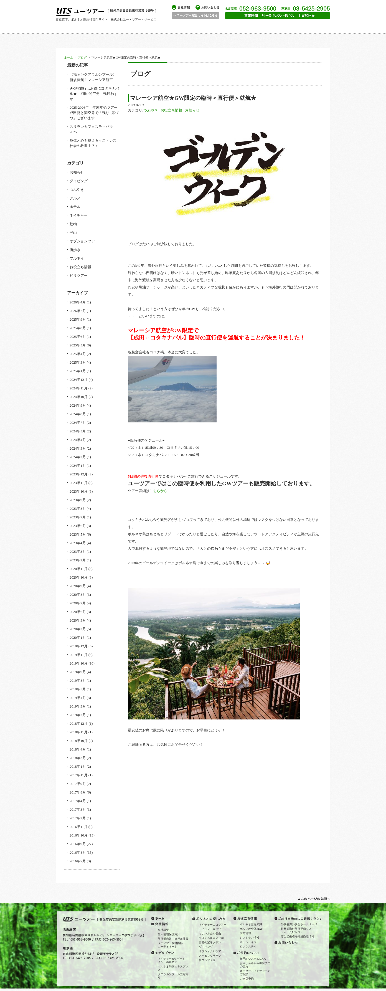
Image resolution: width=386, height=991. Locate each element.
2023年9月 (78, 500)
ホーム (68, 57)
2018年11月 (79, 732)
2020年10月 (79, 577)
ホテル (75, 207)
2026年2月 (78, 311)
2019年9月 (78, 672)
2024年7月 (78, 422)
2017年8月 (78, 792)
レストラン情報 (249, 937)
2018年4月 (78, 749)
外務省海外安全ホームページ (299, 924)
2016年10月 (79, 835)
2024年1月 (78, 465)
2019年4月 (78, 698)
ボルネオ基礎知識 (251, 924)
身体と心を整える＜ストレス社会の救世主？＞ (93, 143)
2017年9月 (78, 784)
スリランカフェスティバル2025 (91, 129)
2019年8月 (78, 680)
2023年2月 (78, 560)
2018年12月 (79, 723)
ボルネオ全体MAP (251, 928)
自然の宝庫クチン (210, 942)
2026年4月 (78, 302)
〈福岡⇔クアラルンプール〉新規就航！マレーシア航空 (93, 77)
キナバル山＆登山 (210, 933)
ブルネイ (77, 258)
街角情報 (245, 933)
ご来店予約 (247, 978)
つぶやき (150, 110)
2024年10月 (79, 397)
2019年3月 (78, 706)
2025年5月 (78, 345)
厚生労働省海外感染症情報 (297, 936)
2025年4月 (78, 354)
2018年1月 (78, 766)
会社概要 (163, 929)
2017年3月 (78, 809)
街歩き (75, 250)
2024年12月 (79, 379)
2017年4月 (78, 801)
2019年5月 (78, 689)
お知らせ (192, 110)
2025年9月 (78, 319)
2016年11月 (79, 827)
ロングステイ (248, 946)
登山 (73, 232)
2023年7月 (78, 517)
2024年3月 (78, 448)
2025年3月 (78, 362)
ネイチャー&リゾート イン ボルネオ (173, 960)
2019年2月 (78, 715)
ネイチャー (79, 215)
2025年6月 (78, 336)
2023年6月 (78, 526)
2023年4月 (78, 543)
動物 (73, 224)
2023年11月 (79, 483)
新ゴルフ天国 (207, 960)
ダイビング (79, 181)
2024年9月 (78, 405)
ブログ (82, 57)
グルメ (75, 198)
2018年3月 (78, 758)
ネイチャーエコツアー (213, 924)
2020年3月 (78, 620)
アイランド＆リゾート (213, 929)
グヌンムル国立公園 (211, 937)
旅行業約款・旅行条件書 (173, 938)
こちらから (158, 491)
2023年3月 (78, 551)
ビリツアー (79, 275)
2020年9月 (78, 586)
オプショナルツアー (211, 951)
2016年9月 (78, 844)
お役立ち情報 (171, 110)
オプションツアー (84, 241)
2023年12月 (79, 474)
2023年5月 (78, 534)
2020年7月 (78, 603)
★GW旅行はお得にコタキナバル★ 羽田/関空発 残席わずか (94, 93)
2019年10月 (79, 663)
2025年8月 (78, 328)
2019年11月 (79, 655)
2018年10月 (79, 741)
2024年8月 (78, 414)
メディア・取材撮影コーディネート (170, 945)
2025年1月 (78, 371)
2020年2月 (78, 629)
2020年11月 (79, 569)
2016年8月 (78, 852)
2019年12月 (79, 646)
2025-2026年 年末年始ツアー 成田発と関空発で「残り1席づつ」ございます (95, 112)
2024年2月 (78, 457)
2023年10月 (79, 491)
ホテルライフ (248, 942)
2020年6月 (78, 612)
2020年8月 (78, 594)
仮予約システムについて (255, 958)
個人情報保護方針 (169, 934)
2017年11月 (79, 775)
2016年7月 (78, 861)
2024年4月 (78, 440)
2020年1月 (78, 637)
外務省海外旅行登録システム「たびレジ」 (296, 930)
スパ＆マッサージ (210, 955)
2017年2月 (78, 818)
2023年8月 (78, 508)
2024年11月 (79, 388)
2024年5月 (78, 431)
